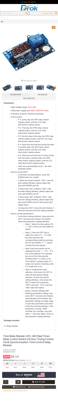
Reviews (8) (42, 95)
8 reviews (15, 391)
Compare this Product (37, 387)
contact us (28, 360)
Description (15, 95)
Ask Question (29, 98)
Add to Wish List (20, 387)
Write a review (23, 391)
